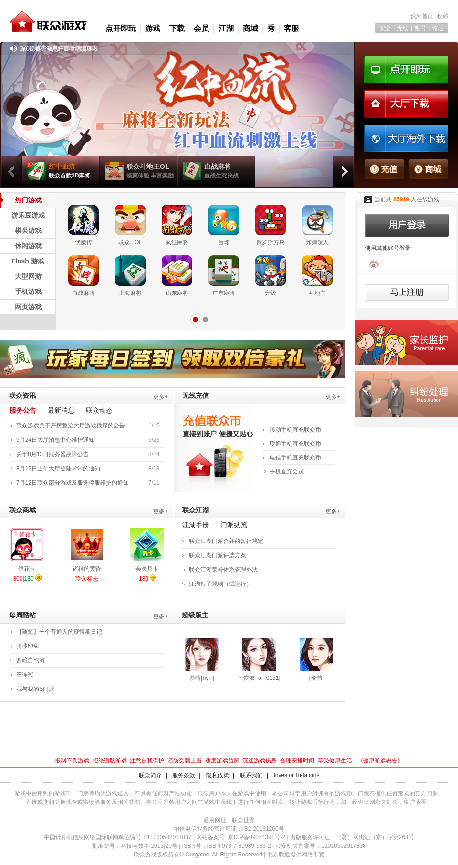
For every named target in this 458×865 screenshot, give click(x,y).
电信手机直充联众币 (295, 457)
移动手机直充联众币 (295, 430)
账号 (420, 28)
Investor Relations (296, 775)
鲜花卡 (26, 568)
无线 (402, 28)
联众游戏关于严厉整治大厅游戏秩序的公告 (70, 425)
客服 (291, 28)
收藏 (442, 16)
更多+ (160, 397)
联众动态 (99, 410)
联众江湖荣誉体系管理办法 (223, 569)
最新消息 (61, 410)
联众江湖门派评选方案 (217, 555)
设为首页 (421, 16)
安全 (385, 28)
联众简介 (150, 775)
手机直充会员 (287, 471)
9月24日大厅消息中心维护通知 (55, 440)
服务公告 (23, 410)
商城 (250, 28)
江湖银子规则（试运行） (220, 584)
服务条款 (183, 775)
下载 (177, 28)
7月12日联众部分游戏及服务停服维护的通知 (72, 482)
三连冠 (24, 674)
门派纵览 (233, 525)
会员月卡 (146, 568)
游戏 (152, 28)
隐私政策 (217, 775)
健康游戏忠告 (380, 760)
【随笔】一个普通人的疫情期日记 (59, 631)
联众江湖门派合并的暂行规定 (226, 541)
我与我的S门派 (35, 689)
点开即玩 (120, 28)
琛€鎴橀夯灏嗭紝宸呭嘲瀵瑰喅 (59, 48)
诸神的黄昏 (87, 568)
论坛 (438, 28)
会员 (201, 28)
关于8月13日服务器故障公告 (52, 454)
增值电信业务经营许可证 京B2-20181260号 (229, 828)
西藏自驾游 (30, 660)
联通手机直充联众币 (295, 443)
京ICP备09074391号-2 (256, 837)
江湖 (226, 28)
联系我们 (251, 775)
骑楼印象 (27, 646)
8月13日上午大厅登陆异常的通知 (58, 468)
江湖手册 (195, 525)
